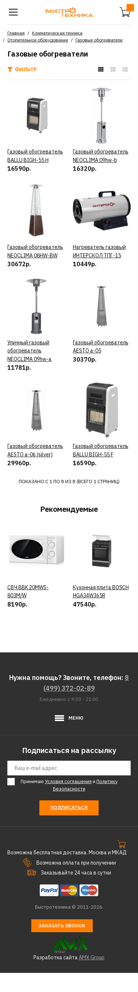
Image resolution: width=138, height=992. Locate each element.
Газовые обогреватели (99, 40)
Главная (16, 33)
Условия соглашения (68, 800)
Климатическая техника (57, 33)
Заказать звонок (62, 945)
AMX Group (92, 977)
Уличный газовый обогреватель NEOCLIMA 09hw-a (29, 350)
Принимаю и (67, 804)
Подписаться (69, 827)
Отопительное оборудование (37, 40)
